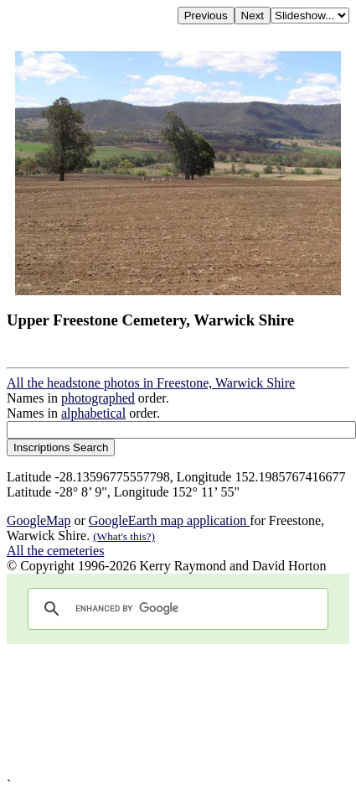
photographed (98, 398)
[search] (175, 609)
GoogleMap (38, 520)
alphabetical (93, 413)
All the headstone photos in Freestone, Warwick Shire (151, 383)
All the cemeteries (55, 550)
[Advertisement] (157, 710)
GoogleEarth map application (169, 520)
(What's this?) (124, 536)
